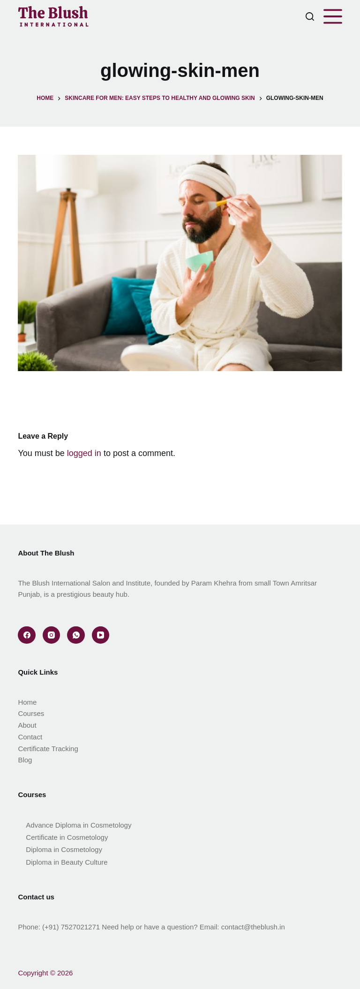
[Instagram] (51, 635)
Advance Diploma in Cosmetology (78, 825)
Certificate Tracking (48, 749)
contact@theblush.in (253, 927)
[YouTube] (101, 635)
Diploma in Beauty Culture (66, 862)
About (27, 725)
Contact (30, 737)
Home (27, 702)
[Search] (310, 16)
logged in (84, 453)
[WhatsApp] (76, 635)
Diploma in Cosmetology (64, 849)
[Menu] (332, 16)
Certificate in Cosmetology (67, 837)
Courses (31, 713)
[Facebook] (27, 635)
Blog (25, 760)
